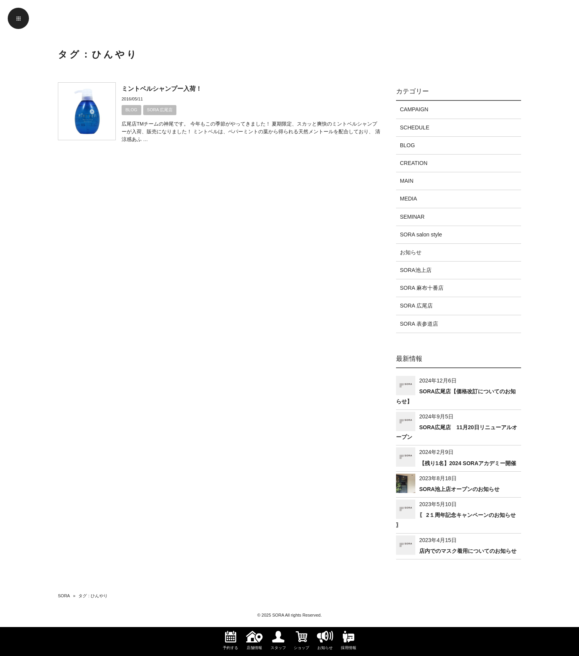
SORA (64, 595)
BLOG (131, 109)
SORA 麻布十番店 (422, 288)
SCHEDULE (414, 127)
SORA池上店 (416, 270)
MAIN (406, 181)
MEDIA (408, 198)
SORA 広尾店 (160, 109)
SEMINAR (412, 217)
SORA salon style (421, 234)
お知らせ (411, 252)
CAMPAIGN (414, 109)
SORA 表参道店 (419, 324)
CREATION (413, 163)
